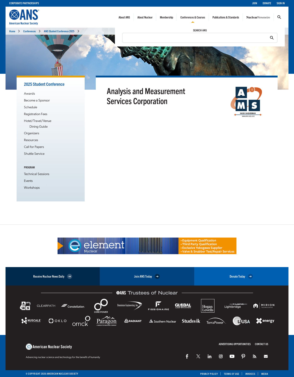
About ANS (124, 17)
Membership (166, 17)
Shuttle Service (34, 153)
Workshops (32, 187)
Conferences (29, 31)
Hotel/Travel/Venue (37, 120)
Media (264, 373)
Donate (267, 3)
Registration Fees (35, 114)
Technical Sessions (36, 174)
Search (279, 17)
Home (12, 31)
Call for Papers (34, 146)
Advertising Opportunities (235, 344)
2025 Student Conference (44, 84)
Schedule (30, 107)
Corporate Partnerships (24, 3)
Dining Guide (39, 126)
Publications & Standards (225, 17)
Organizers (31, 133)
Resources (31, 140)
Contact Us (261, 344)
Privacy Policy (209, 373)
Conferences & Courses (192, 17)
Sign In (281, 3)
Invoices (250, 373)
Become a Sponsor (37, 100)
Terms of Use (231, 373)
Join (254, 3)
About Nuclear (145, 17)
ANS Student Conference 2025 (59, 31)
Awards (29, 93)
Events (28, 180)
